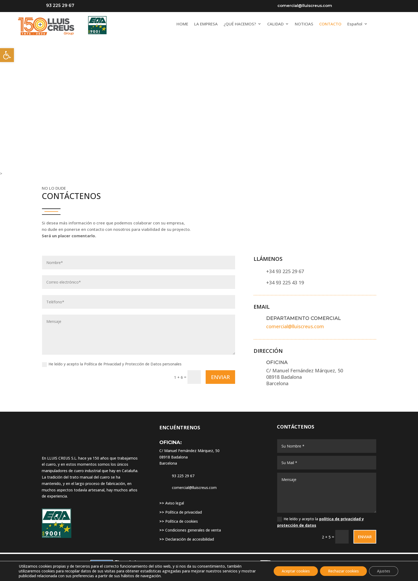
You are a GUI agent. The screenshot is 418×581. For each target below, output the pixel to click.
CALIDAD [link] (275, 24)
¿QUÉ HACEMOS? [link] (240, 24)
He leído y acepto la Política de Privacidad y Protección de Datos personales (112, 364)
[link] (7, 55)
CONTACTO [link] (330, 24)
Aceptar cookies (296, 571)
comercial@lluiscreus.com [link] (295, 326)
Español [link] (354, 24)
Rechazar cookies (343, 571)
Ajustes (383, 571)
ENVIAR (220, 377)
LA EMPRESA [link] (206, 24)
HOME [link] (182, 24)
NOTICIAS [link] (304, 24)
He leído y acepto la (320, 522)
